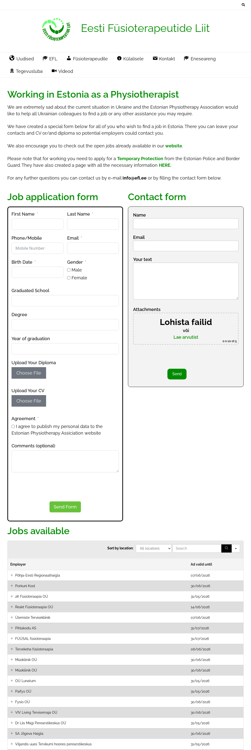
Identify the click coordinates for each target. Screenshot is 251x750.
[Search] (226, 548)
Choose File (28, 372)
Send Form (65, 506)
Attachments (185, 326)
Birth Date (22, 262)
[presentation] (49, 486)
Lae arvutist (186, 337)
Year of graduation (31, 338)
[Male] (68, 270)
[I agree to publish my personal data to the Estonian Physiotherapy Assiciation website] (13, 426)
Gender (75, 262)
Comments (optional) (33, 445)
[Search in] (236, 548)
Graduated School (30, 290)
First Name (23, 214)
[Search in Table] (197, 548)
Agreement (23, 418)
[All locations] (154, 548)
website (173, 145)
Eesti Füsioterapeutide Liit (145, 28)
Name (185, 219)
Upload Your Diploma (34, 362)
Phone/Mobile (27, 238)
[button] (11, 575)
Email (73, 238)
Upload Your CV (28, 390)
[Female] (68, 277)
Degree (19, 314)
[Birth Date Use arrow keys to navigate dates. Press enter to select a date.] (37, 272)
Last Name (78, 214)
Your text (185, 278)
